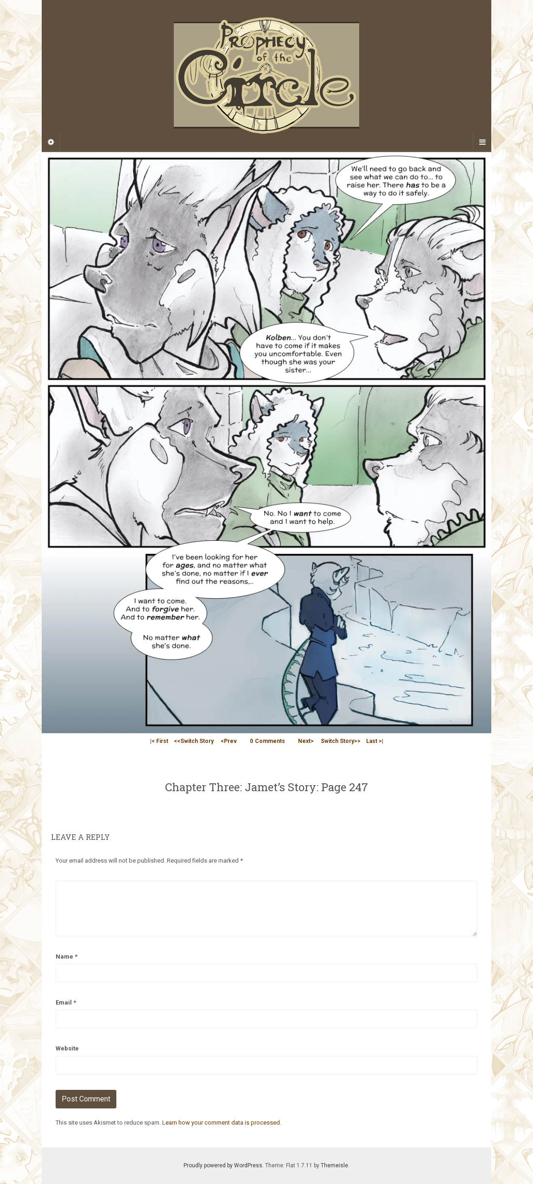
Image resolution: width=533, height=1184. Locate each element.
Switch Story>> (341, 741)
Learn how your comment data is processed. (221, 1122)
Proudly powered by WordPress (223, 1165)
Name (66, 956)
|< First (159, 741)
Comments (267, 741)
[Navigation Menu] (482, 142)
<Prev (229, 741)
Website (67, 1048)
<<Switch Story (194, 741)
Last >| (374, 741)
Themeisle (334, 1165)
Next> (306, 741)
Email (66, 1002)
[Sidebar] (51, 142)
